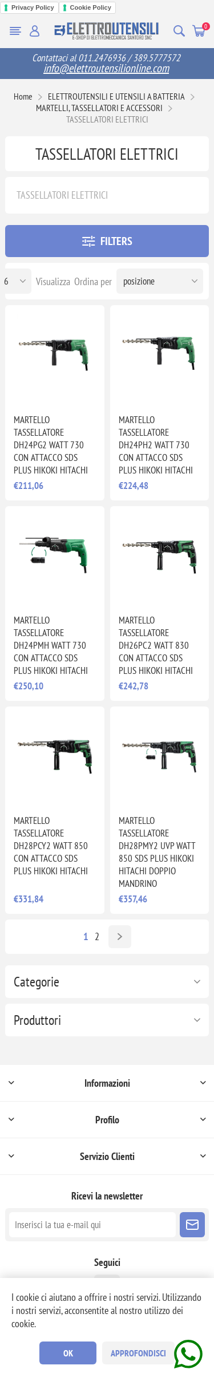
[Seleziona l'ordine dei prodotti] (159, 281)
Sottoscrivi (192, 1224)
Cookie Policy (90, 7)
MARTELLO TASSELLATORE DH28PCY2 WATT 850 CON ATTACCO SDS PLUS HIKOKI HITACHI (51, 845)
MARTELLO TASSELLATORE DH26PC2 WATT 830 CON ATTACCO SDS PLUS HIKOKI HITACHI (156, 645)
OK (68, 1353)
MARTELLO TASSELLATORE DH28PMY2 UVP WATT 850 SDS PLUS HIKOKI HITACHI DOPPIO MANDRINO (157, 852)
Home (23, 96)
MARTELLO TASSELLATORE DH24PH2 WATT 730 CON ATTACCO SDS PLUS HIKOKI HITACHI (156, 444)
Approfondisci (138, 1353)
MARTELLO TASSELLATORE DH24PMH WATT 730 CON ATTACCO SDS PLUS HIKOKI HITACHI (51, 645)
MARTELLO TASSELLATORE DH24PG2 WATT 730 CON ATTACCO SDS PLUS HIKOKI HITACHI (51, 444)
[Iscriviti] (92, 1224)
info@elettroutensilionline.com (106, 68)
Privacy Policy (32, 7)
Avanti (119, 936)
